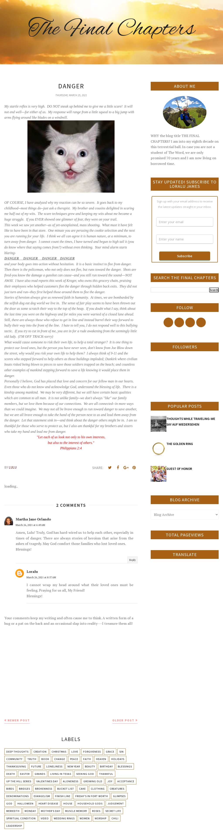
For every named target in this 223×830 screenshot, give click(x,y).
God (9, 803)
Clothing (98, 788)
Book (45, 759)
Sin (121, 751)
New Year (74, 766)
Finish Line (62, 796)
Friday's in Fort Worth (91, 796)
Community (14, 759)
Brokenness (43, 788)
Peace (74, 759)
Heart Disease (48, 803)
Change (59, 759)
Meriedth (13, 811)
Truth (31, 759)
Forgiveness (92, 751)
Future (36, 766)
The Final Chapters (111, 29)
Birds (10, 788)
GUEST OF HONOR (179, 469)
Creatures (117, 788)
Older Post (123, 720)
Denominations (17, 796)
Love (74, 751)
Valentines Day (47, 781)
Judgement (116, 803)
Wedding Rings (64, 818)
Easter (25, 773)
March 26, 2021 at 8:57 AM (41, 577)
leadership (14, 825)
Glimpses (119, 796)
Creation (40, 751)
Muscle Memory (76, 811)
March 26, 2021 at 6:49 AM (30, 525)
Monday (30, 811)
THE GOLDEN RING (179, 444)
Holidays (117, 759)
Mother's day (50, 811)
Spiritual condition (21, 818)
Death (10, 773)
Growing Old (92, 781)
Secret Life (113, 811)
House (68, 803)
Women (85, 818)
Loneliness (54, 766)
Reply (132, 559)
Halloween (25, 803)
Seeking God (85, 773)
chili (115, 818)
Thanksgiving (16, 766)
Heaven (101, 759)
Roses (96, 811)
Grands (40, 773)
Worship (100, 818)
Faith (87, 759)
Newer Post (19, 720)
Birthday (106, 766)
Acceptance (125, 781)
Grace (110, 751)
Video (45, 818)
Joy (109, 781)
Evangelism (42, 796)
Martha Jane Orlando (33, 519)
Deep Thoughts (17, 751)
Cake (82, 788)
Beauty (90, 766)
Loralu (32, 571)
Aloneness (70, 781)
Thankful (106, 773)
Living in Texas (60, 773)
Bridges (24, 788)
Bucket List (65, 788)
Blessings (125, 766)
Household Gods (90, 803)
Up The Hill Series (18, 781)
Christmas (59, 751)
